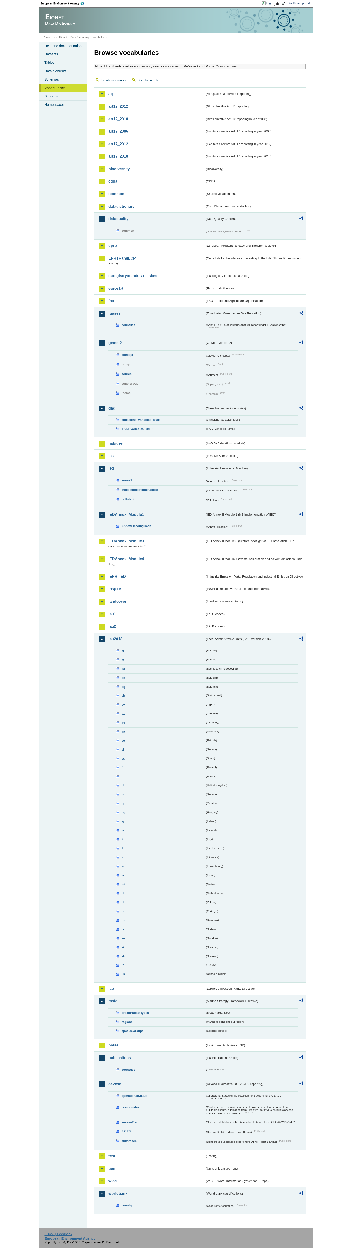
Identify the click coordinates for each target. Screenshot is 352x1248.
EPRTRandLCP (122, 258)
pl (123, 902)
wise (112, 1181)
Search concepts (148, 80)
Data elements (55, 71)
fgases (114, 313)
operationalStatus (134, 1096)
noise (113, 1045)
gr (123, 794)
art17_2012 (118, 144)
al (123, 650)
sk (123, 956)
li (122, 848)
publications (119, 1058)
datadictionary (121, 206)
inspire (114, 589)
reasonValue (130, 1107)
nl (123, 893)
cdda (112, 181)
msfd (112, 1001)
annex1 (127, 480)
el (123, 749)
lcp (111, 989)
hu (123, 812)
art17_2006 (118, 131)
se (123, 938)
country (127, 1205)
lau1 (112, 614)
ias (111, 456)
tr (123, 965)
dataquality (118, 219)
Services (51, 96)
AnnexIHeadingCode (136, 526)
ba (123, 668)
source (127, 374)
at (123, 659)
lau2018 (115, 639)
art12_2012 (118, 106)
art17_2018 (118, 156)
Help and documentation (63, 46)
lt (122, 857)
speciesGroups (132, 1031)
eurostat (115, 288)
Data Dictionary (79, 37)
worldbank (117, 1193)
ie (123, 821)
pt (123, 911)
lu (123, 866)
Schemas (51, 79)
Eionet (63, 37)
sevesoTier (129, 1122)
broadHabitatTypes (135, 1013)
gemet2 (115, 343)
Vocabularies (55, 88)
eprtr (112, 246)
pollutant (128, 499)
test (111, 1156)
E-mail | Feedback (58, 1234)
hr (123, 803)
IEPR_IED (117, 576)
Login (269, 3)
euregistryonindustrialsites (132, 276)
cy (123, 704)
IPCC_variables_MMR (137, 429)
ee (123, 740)
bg (123, 687)
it (122, 839)
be (123, 677)
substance (129, 1141)
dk (123, 731)
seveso (114, 1084)
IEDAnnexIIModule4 (126, 559)
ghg (111, 408)
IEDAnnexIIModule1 (126, 514)
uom (112, 1168)
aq (110, 94)
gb (123, 785)
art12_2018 (118, 119)
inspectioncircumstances (140, 489)
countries (128, 325)
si (123, 947)
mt (123, 884)
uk (123, 974)
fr (123, 776)
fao (111, 301)
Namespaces (54, 104)
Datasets (51, 54)
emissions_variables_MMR (141, 420)
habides (115, 443)
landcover (117, 601)
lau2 (112, 626)
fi (122, 767)
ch (123, 695)
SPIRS (126, 1131)
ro (123, 920)
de (123, 722)
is (123, 830)
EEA (64, 3)
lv (123, 875)
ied (111, 468)
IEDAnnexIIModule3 (126, 541)
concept (127, 355)
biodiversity (119, 169)
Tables (49, 62)
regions (127, 1022)
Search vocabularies (113, 80)
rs (123, 929)
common (116, 194)
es (123, 758)
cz (123, 713)
